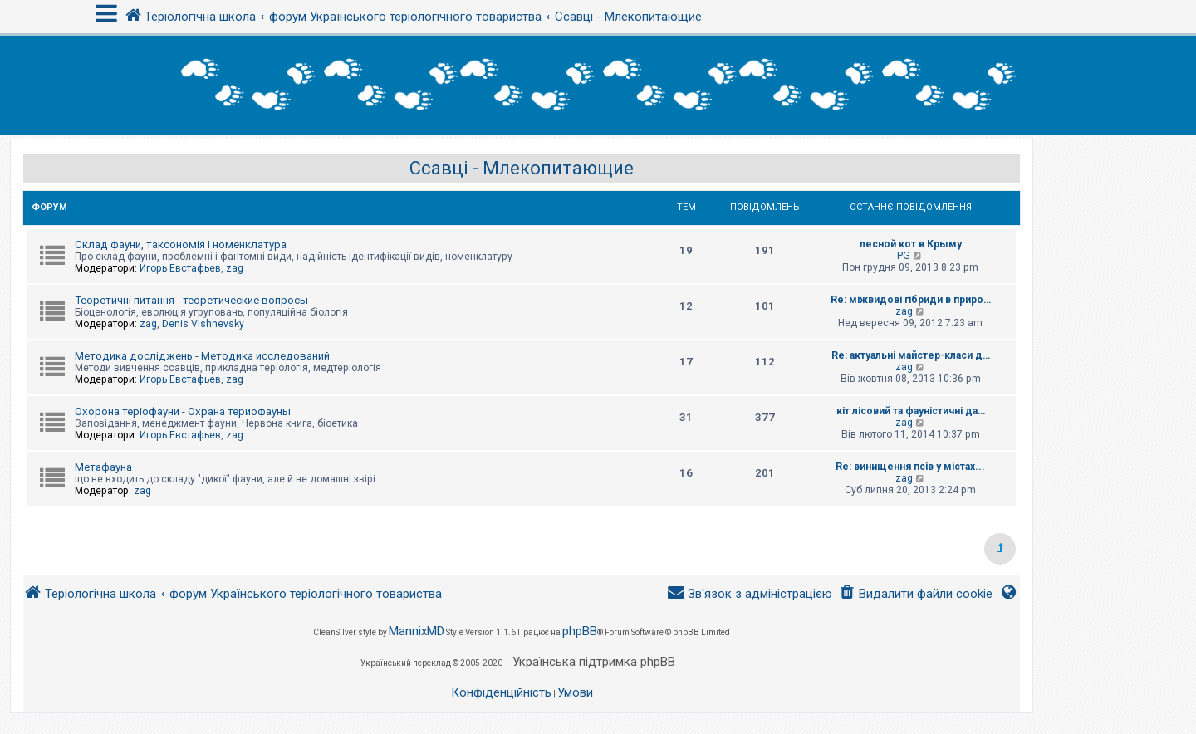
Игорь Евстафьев (180, 268)
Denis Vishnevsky (203, 324)
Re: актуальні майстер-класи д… (910, 355)
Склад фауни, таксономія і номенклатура (181, 244)
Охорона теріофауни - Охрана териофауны (183, 411)
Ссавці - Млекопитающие (521, 168)
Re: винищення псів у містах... (910, 466)
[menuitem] (915, 594)
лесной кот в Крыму (911, 244)
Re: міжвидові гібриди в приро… (911, 300)
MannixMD (416, 631)
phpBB (579, 631)
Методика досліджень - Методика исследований (202, 356)
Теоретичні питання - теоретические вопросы (191, 300)
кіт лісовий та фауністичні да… (910, 411)
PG (903, 256)
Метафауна (103, 467)
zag (234, 268)
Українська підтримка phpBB (593, 661)
